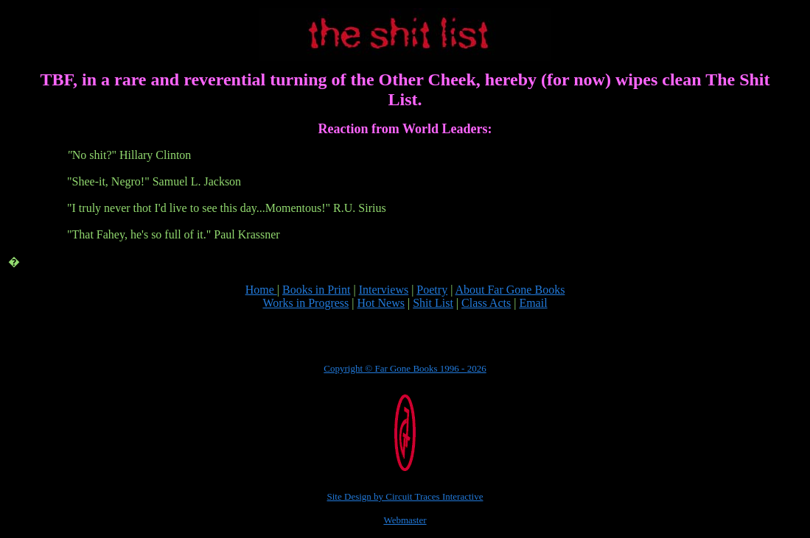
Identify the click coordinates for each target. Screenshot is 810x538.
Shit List (433, 303)
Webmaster (404, 519)
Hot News (381, 303)
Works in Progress (305, 303)
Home (261, 289)
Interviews (384, 289)
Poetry (431, 289)
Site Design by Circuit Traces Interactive (405, 496)
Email (533, 303)
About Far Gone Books (510, 289)
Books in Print (316, 289)
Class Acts (486, 303)
